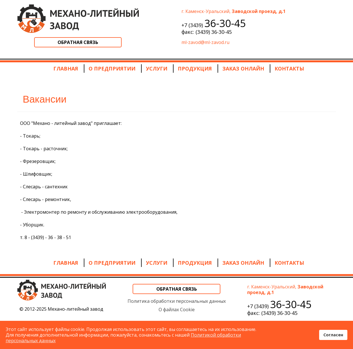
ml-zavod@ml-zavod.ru (205, 42)
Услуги (156, 68)
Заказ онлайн (243, 68)
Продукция (195, 68)
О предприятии (112, 68)
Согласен (333, 334)
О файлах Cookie (177, 309)
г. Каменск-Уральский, (233, 11)
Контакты (289, 68)
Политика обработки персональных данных (177, 301)
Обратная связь (78, 42)
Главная (65, 68)
